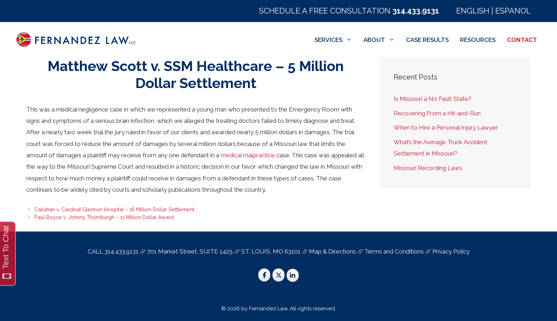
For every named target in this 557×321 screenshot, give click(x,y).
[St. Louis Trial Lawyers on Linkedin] (293, 275)
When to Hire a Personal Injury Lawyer (446, 127)
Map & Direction (331, 251)
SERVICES (336, 39)
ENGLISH (472, 10)
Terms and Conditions (394, 251)
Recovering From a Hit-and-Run (437, 113)
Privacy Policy (451, 251)
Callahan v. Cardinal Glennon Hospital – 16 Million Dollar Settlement (114, 209)
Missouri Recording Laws (428, 168)
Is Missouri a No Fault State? (432, 98)
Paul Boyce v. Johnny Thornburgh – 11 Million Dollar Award (104, 217)
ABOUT (381, 39)
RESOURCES (478, 39)
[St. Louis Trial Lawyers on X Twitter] (278, 275)
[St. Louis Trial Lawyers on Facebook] (264, 275)
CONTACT (522, 39)
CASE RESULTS (427, 39)
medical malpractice (248, 155)
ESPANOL (513, 10)
